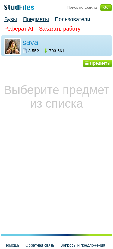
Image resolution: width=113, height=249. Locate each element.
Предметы (36, 19)
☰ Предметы (97, 63)
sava (30, 42)
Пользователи (72, 19)
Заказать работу (59, 29)
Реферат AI (18, 29)
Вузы (10, 19)
